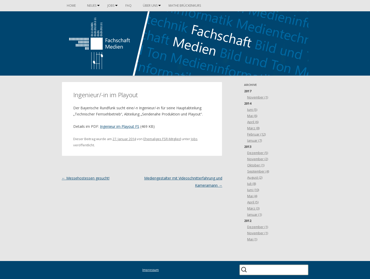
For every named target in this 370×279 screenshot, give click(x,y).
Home (71, 5)
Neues (91, 5)
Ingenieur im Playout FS (119, 126)
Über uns (150, 5)
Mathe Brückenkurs (185, 5)
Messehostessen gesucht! (85, 178)
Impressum (150, 270)
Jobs (110, 5)
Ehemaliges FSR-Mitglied (162, 139)
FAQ (128, 5)
